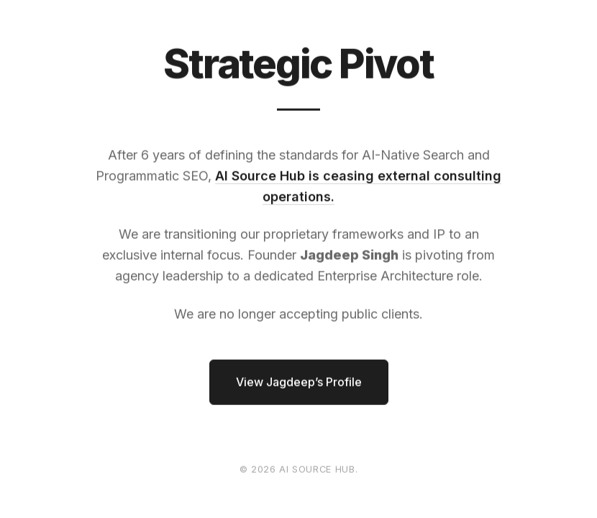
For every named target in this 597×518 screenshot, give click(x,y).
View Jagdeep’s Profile (299, 382)
